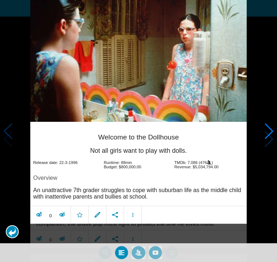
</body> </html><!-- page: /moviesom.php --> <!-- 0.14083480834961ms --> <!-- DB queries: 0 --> (138, 131)
